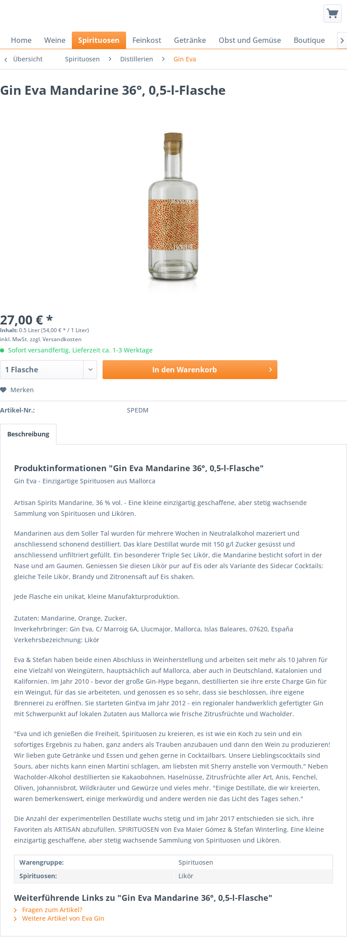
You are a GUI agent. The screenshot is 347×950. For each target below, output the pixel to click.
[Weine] (55, 40)
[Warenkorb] (333, 14)
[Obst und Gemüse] (249, 40)
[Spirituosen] (99, 40)
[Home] (21, 40)
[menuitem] (333, 14)
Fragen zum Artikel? (48, 909)
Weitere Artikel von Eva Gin (59, 918)
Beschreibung (28, 434)
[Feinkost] (147, 40)
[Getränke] (190, 40)
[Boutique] (309, 40)
